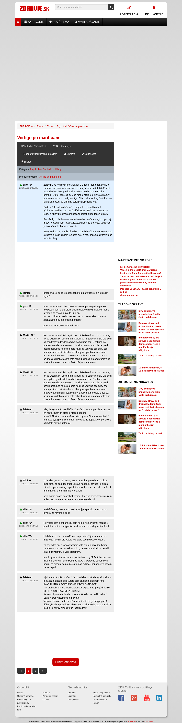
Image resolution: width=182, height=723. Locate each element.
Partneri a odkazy (50, 696)
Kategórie (34, 22)
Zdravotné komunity (102, 696)
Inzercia (46, 692)
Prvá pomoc (73, 699)
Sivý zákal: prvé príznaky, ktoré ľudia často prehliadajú (149, 314)
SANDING (148, 721)
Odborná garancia (25, 696)
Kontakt (45, 699)
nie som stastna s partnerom (135, 267)
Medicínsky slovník (101, 692)
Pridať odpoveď (65, 662)
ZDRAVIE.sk (26, 126)
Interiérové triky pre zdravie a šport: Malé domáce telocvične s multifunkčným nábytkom (149, 344)
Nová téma (59, 22)
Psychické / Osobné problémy (72, 126)
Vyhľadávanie (87, 22)
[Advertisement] (91, 50)
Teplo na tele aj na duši (151, 355)
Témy (50, 126)
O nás (20, 692)
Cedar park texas (129, 295)
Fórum (40, 126)
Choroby (71, 692)
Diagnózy (72, 696)
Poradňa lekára (100, 699)
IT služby (132, 721)
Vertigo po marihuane (50, 176)
